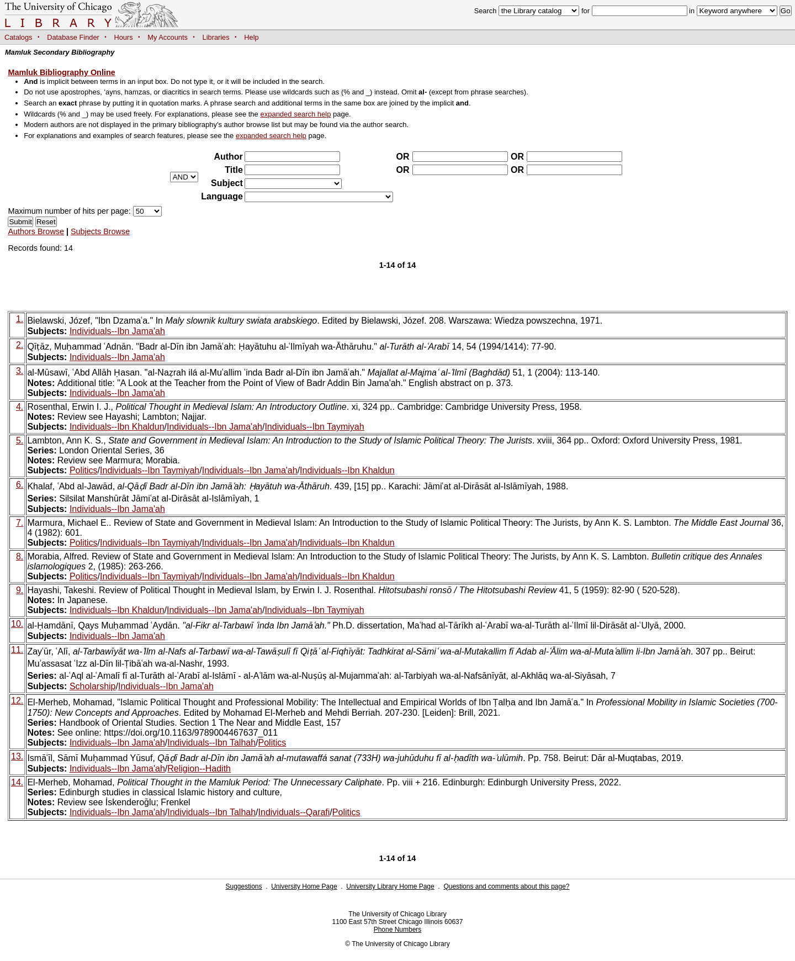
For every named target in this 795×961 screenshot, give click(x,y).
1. (19, 319)
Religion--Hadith (199, 768)
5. (19, 440)
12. (17, 700)
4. (19, 406)
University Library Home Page (390, 886)
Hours (123, 37)
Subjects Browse (100, 231)
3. (19, 371)
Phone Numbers (398, 929)
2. (19, 345)
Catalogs (18, 37)
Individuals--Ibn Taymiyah (314, 426)
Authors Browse (36, 231)
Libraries (216, 37)
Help (251, 37)
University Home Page (304, 886)
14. (17, 782)
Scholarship (93, 686)
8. (19, 556)
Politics (84, 470)
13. (17, 756)
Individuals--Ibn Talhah (211, 742)
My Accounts (167, 37)
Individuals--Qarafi (294, 812)
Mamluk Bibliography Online (61, 72)
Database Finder (73, 37)
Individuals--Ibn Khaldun (117, 426)
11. (17, 649)
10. (17, 624)
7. (19, 522)
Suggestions (243, 886)
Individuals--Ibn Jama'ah (117, 331)
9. (19, 590)
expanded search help (295, 114)
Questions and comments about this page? (506, 886)
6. (19, 484)
